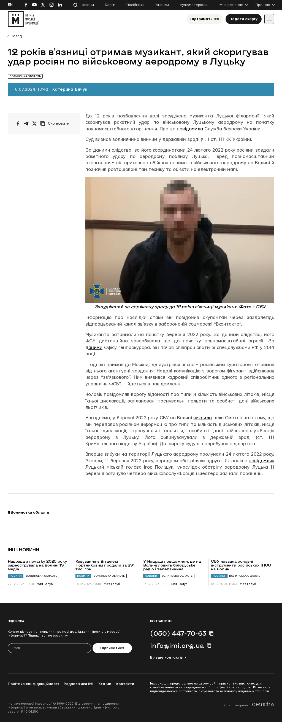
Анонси (162, 5)
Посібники (135, 5)
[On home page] (23, 19)
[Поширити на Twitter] (34, 123)
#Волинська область (28, 512)
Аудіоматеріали (194, 5)
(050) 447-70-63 (178, 633)
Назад (16, 36)
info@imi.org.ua (177, 645)
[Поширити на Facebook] (17, 123)
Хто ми (104, 684)
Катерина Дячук (69, 89)
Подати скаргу (243, 19)
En (10, 5)
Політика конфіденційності (33, 684)
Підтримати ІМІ (204, 19)
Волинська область (41, 575)
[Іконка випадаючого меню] (269, 19)
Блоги (110, 5)
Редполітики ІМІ (78, 684)
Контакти (125, 684)
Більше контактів (166, 657)
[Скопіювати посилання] (56, 123)
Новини (87, 5)
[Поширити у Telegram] (26, 123)
